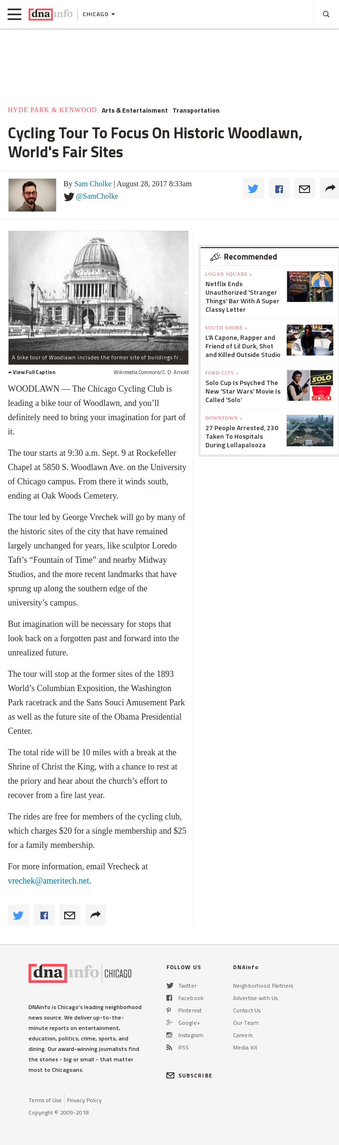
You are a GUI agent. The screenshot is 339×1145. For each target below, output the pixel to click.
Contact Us (247, 1010)
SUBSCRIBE (189, 1075)
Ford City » (222, 372)
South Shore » (226, 327)
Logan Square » (228, 274)
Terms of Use (45, 1100)
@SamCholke (97, 196)
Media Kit (245, 1047)
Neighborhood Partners (263, 985)
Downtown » (223, 418)
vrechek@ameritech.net (48, 880)
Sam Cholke (93, 184)
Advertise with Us (255, 997)
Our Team (246, 1022)
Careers (242, 1034)
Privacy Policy (84, 1100)
